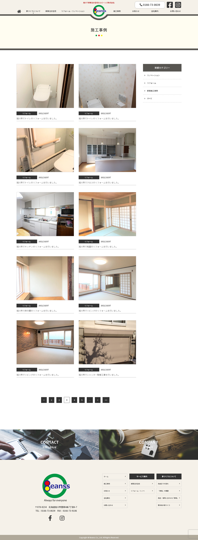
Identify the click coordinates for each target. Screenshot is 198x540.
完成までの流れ (163, 484)
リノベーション (153, 75)
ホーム (106, 476)
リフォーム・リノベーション (73, 11)
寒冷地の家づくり (164, 505)
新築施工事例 (152, 90)
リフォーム (151, 83)
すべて (149, 98)
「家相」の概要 (163, 491)
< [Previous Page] (44, 400)
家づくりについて (33, 11)
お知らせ (135, 11)
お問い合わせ (175, 11)
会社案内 (154, 11)
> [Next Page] (97, 400)
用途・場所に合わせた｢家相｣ (168, 498)
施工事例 (117, 11)
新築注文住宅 (51, 11)
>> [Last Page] (106, 400)
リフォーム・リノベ (138, 491)
